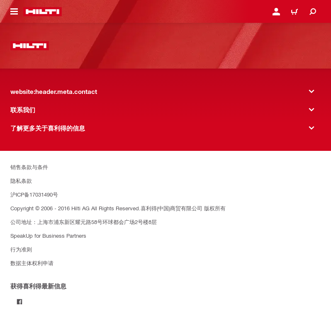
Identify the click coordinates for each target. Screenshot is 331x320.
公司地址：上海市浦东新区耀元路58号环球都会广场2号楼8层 (83, 222)
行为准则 (21, 249)
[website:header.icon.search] (313, 11)
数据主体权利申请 (32, 263)
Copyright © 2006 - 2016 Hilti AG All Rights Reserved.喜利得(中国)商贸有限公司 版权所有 (118, 208)
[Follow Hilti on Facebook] (19, 302)
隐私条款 (21, 180)
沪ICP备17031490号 (34, 194)
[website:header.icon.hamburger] (14, 11)
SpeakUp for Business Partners (48, 235)
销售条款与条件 (29, 167)
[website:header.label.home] (42, 11)
